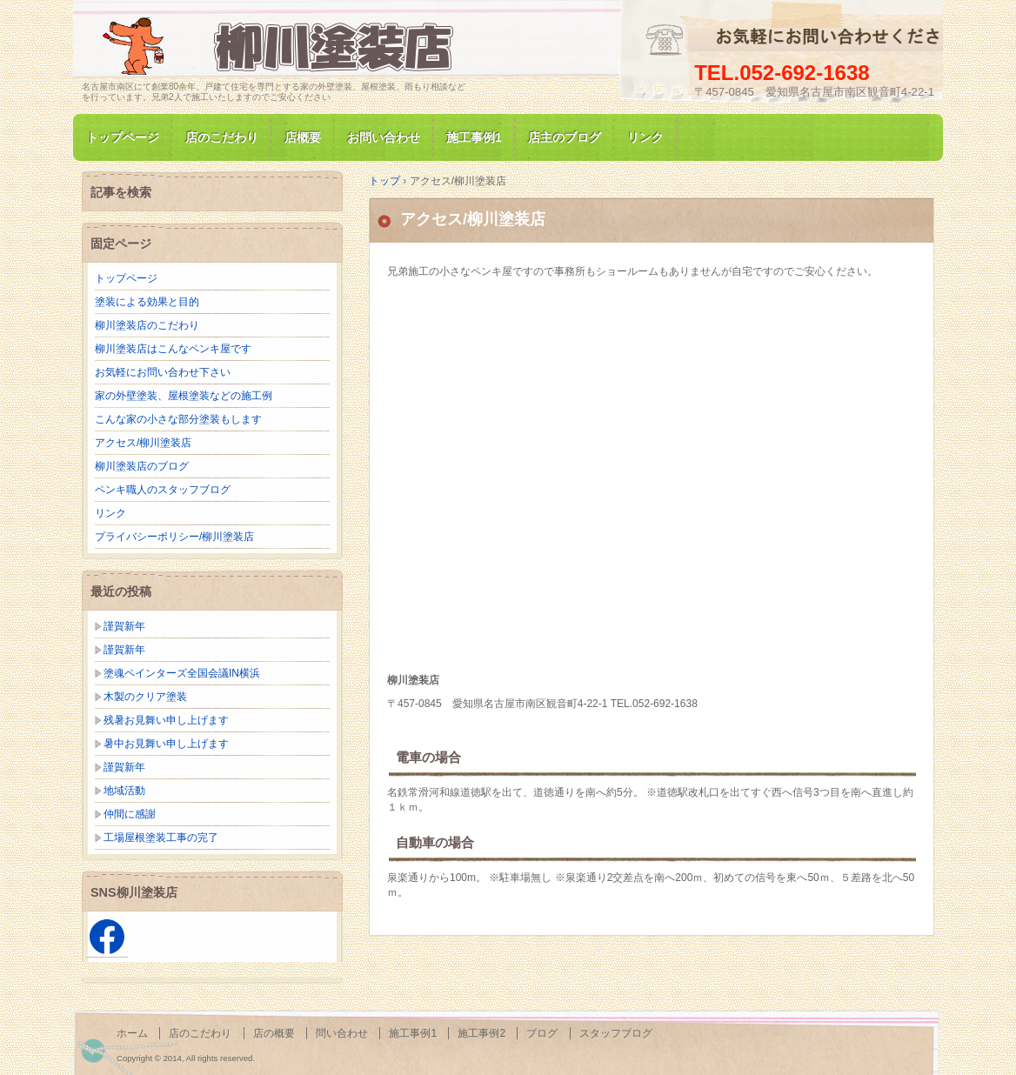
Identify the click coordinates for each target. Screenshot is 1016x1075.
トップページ (122, 137)
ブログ (542, 1033)
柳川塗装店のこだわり (147, 325)
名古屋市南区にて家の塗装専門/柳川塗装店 (282, 46)
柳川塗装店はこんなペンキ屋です (173, 349)
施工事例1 (474, 137)
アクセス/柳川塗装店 (472, 219)
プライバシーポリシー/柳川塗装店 (174, 537)
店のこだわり (221, 137)
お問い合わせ (383, 137)
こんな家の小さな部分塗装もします (178, 419)
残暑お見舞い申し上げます (166, 720)
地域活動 (124, 791)
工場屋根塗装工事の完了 (161, 837)
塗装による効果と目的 (147, 302)
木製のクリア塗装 (145, 697)
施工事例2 (481, 1033)
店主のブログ (564, 137)
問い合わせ (342, 1033)
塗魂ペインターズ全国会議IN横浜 (182, 673)
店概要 (302, 137)
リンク (645, 137)
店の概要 (274, 1033)
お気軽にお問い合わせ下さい (163, 372)
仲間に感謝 (130, 814)
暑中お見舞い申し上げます (166, 744)
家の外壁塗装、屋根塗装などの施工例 (183, 396)
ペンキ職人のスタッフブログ (163, 490)
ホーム (132, 1033)
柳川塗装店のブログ (142, 466)
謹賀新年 (124, 626)
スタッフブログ (615, 1033)
